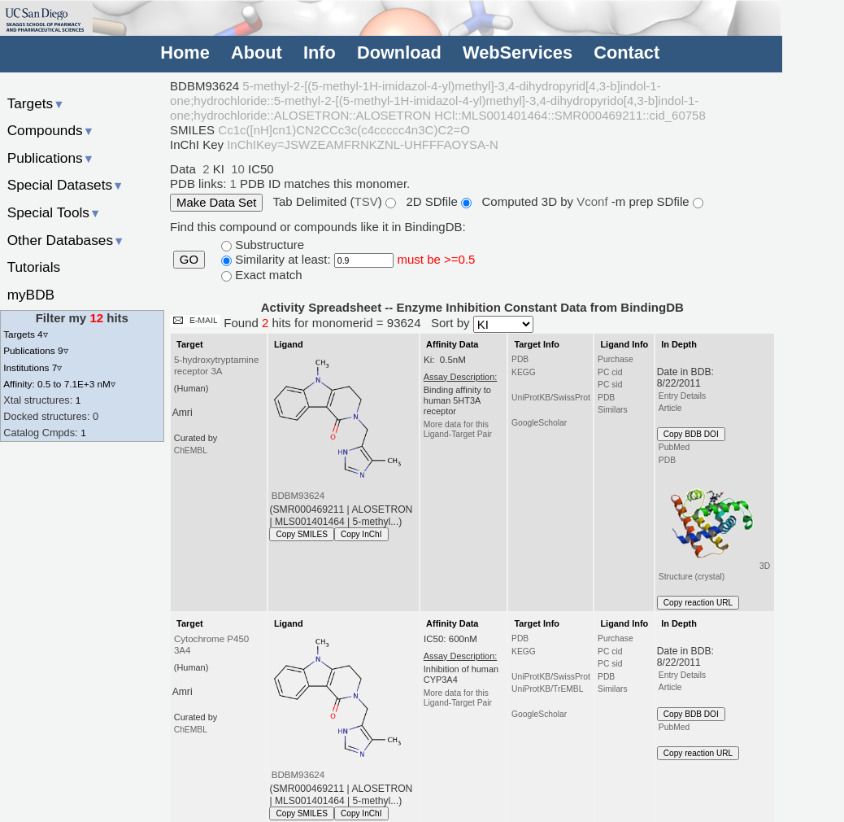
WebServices (517, 52)
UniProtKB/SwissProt (550, 397)
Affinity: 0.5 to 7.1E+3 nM (59, 383)
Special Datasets (65, 185)
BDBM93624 (298, 496)
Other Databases (66, 240)
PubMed (674, 447)
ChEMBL (190, 450)
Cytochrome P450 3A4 (211, 644)
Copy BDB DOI (691, 434)
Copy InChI (361, 534)
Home (184, 52)
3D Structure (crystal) (714, 524)
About (256, 52)
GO (189, 259)
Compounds (50, 130)
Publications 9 (35, 350)
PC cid (610, 372)
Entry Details (682, 395)
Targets (36, 103)
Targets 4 (25, 334)
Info (319, 52)
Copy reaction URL (698, 602)
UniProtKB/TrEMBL (547, 688)
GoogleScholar (539, 422)
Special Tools (54, 212)
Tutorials (34, 267)
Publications (50, 158)
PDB (520, 359)
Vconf (593, 201)
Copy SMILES (302, 534)
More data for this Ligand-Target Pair (458, 429)
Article (670, 408)
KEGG (523, 372)
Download (399, 52)
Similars (613, 409)
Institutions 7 (32, 367)
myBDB (30, 294)
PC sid (610, 384)
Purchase (615, 359)
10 (238, 169)
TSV (366, 201)
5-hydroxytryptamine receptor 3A (216, 365)
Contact (626, 52)
